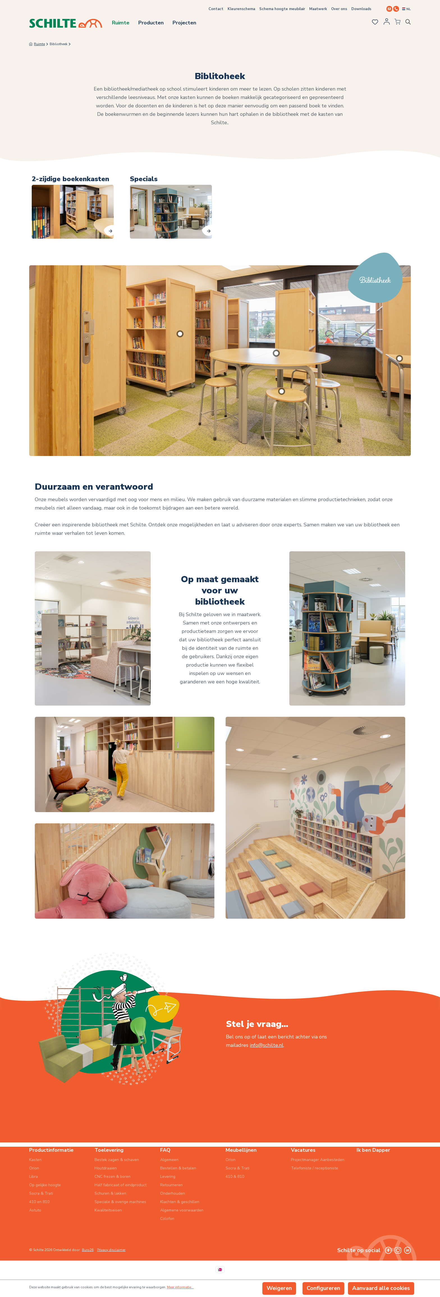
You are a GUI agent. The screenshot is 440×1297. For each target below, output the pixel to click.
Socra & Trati (41, 1193)
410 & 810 (235, 1176)
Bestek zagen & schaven (117, 1159)
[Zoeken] (409, 23)
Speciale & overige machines (120, 1201)
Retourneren (171, 1185)
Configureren (323, 1288)
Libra (33, 1176)
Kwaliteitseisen (108, 1210)
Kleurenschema (241, 8)
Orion (34, 1168)
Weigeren (279, 1288)
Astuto (35, 1210)
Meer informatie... (180, 1287)
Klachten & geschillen (179, 1201)
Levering (167, 1176)
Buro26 (87, 1250)
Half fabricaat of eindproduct (120, 1185)
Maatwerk (318, 8)
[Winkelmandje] (395, 23)
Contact (215, 8)
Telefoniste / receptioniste (314, 1168)
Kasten (35, 1159)
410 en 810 (39, 1201)
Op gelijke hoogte (45, 1185)
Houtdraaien (106, 1168)
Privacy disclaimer (111, 1250)
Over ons (339, 8)
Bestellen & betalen (178, 1168)
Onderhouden (172, 1193)
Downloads (361, 8)
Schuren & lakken (110, 1193)
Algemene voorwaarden (181, 1210)
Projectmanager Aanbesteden (317, 1159)
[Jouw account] (384, 23)
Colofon (167, 1218)
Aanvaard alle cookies (381, 1288)
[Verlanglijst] (372, 23)
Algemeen (169, 1159)
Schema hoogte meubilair (282, 8)
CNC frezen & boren (112, 1176)
